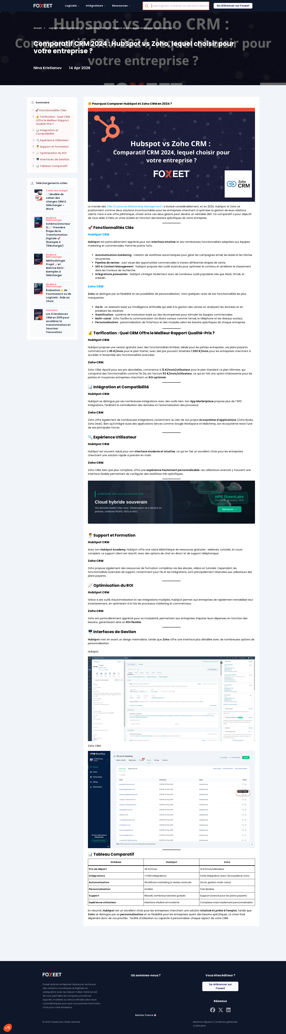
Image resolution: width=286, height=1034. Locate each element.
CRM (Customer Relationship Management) (135, 206)
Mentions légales (202, 1021)
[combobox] (176, 6)
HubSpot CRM (98, 234)
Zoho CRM (95, 286)
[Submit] (147, 6)
